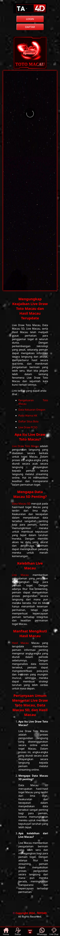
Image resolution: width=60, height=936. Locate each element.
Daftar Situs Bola (28, 421)
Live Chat (54, 932)
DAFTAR (30, 26)
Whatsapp (42, 932)
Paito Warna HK (27, 415)
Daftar (18, 932)
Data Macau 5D (21, 503)
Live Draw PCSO (27, 427)
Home (6, 932)
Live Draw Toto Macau (26, 446)
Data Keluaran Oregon (31, 409)
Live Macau (22, 575)
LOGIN (30, 18)
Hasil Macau (21, 643)
